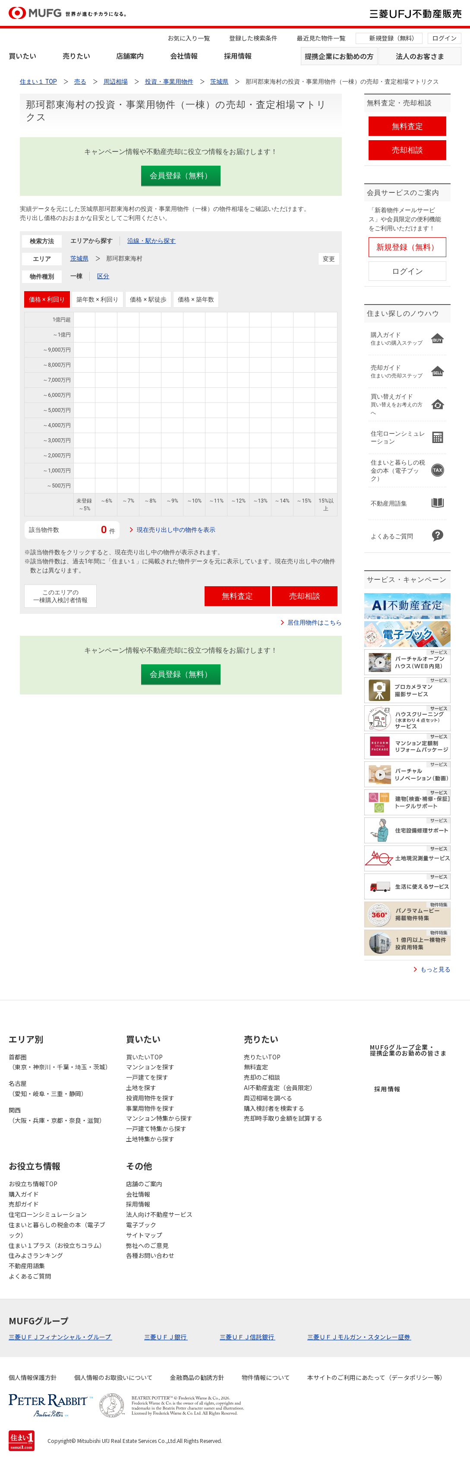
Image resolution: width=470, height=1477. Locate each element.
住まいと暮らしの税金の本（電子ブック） (57, 1229)
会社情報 (184, 55)
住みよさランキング (36, 1255)
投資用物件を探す (150, 1098)
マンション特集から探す (159, 1118)
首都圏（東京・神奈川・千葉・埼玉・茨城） (59, 1062)
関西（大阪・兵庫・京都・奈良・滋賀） (57, 1115)
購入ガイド (24, 1194)
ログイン (444, 38)
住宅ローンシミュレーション (48, 1214)
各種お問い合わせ (150, 1255)
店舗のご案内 (144, 1183)
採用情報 (238, 55)
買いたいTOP (144, 1057)
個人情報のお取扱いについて (113, 1377)
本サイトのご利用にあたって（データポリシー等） (376, 1377)
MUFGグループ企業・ (408, 1050)
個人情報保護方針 (33, 1377)
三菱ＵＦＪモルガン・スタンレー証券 (359, 1337)
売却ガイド (24, 1204)
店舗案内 (130, 55)
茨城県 (79, 258)
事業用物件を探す (150, 1108)
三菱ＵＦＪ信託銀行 (247, 1337)
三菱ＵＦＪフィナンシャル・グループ (60, 1337)
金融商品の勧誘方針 (197, 1377)
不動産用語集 (27, 1265)
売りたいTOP (262, 1057)
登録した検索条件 (253, 38)
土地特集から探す (150, 1138)
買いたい (22, 55)
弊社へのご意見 (147, 1245)
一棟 (76, 276)
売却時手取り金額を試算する (283, 1118)
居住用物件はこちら (314, 622)
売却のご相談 (262, 1077)
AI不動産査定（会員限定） (280, 1087)
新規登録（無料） (393, 38)
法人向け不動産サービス (159, 1214)
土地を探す (141, 1087)
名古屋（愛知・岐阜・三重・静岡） (48, 1088)
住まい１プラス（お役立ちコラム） (57, 1245)
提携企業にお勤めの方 (339, 56)
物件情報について (266, 1377)
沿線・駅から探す (151, 240)
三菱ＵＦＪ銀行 (166, 1337)
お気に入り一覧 (188, 38)
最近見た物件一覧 (321, 38)
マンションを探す (150, 1066)
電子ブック (141, 1224)
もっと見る (435, 969)
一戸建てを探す (147, 1077)
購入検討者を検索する (274, 1108)
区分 (103, 276)
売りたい (76, 55)
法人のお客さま (420, 56)
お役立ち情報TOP (33, 1183)
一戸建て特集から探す (156, 1128)
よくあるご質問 (30, 1276)
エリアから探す (91, 240)
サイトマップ (144, 1235)
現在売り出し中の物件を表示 (176, 529)
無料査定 (256, 1066)
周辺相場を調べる (268, 1098)
